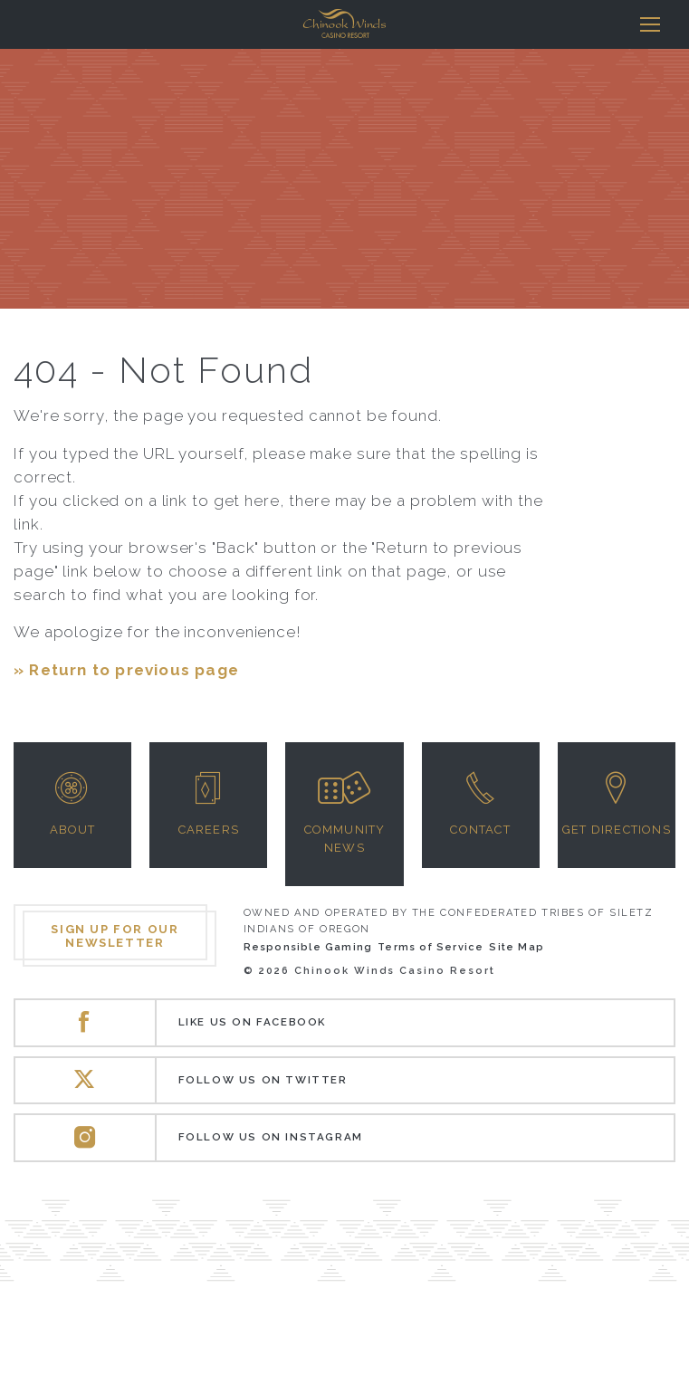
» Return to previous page (126, 670)
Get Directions (616, 829)
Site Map (516, 947)
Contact (480, 829)
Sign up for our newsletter (114, 935)
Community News (345, 838)
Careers (208, 829)
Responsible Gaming (308, 947)
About (73, 829)
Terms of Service (430, 947)
